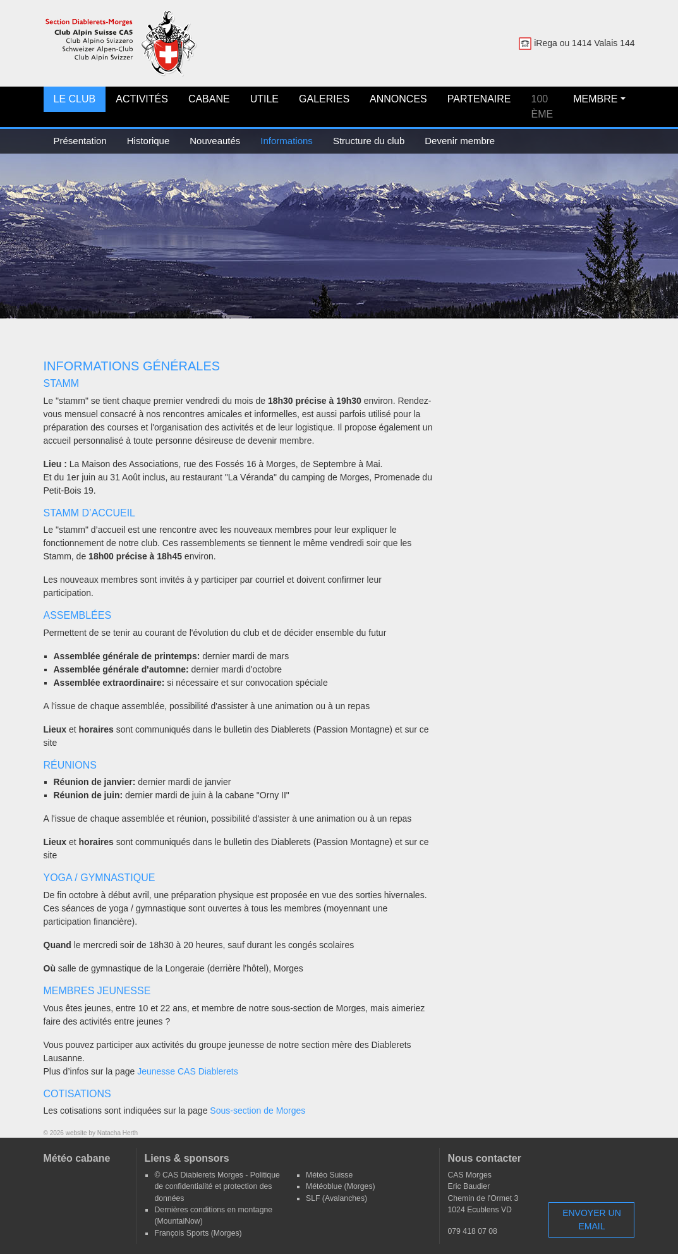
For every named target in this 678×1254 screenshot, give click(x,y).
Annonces (398, 99)
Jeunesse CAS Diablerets (187, 1071)
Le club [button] (75, 99)
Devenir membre (460, 140)
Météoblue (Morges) (340, 1186)
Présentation (80, 140)
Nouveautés (215, 140)
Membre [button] (595, 99)
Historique (148, 140)
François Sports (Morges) (197, 1233)
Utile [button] (264, 99)
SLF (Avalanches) (336, 1198)
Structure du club (368, 140)
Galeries (324, 99)
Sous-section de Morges (257, 1110)
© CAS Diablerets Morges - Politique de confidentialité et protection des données (216, 1187)
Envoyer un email (591, 1219)
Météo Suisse (329, 1175)
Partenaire (479, 99)
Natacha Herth (117, 1132)
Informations (286, 140)
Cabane (209, 99)
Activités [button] (142, 99)
